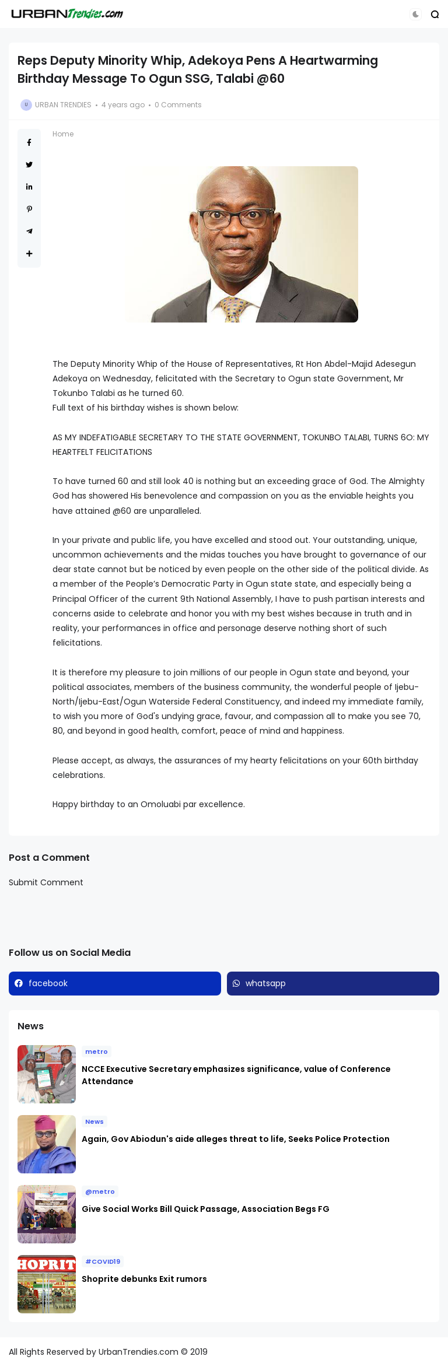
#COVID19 (102, 1261)
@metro (100, 1191)
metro (96, 1051)
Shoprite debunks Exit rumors (144, 1279)
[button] (416, 14)
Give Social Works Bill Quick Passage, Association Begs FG (206, 1209)
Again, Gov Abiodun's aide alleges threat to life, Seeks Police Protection (236, 1139)
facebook (48, 983)
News (94, 1121)
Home (63, 134)
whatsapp (266, 983)
